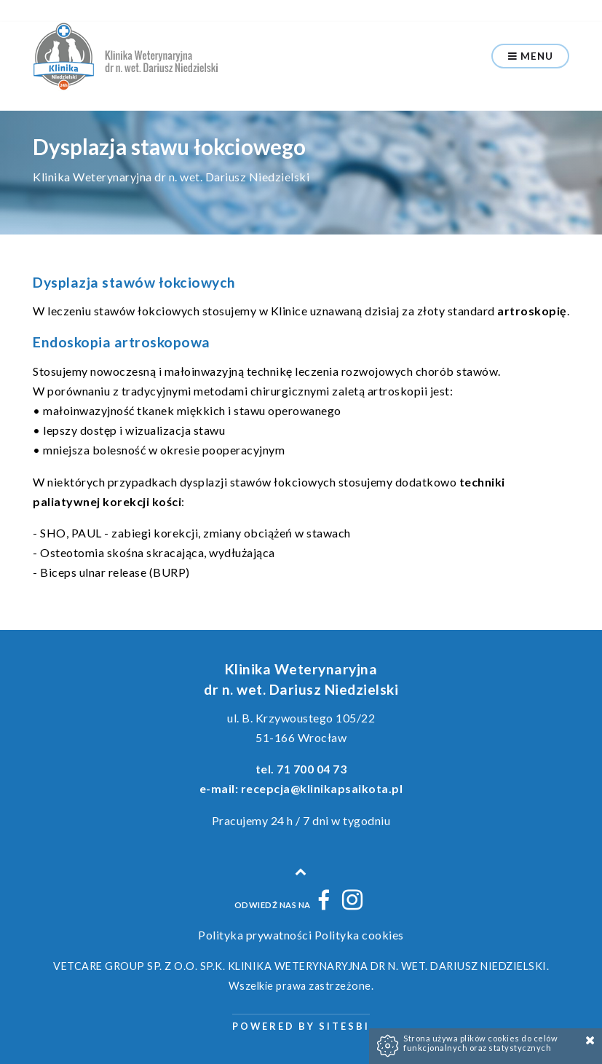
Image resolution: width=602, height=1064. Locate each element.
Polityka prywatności (255, 935)
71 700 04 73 (311, 769)
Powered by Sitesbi (301, 1026)
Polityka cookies (359, 935)
